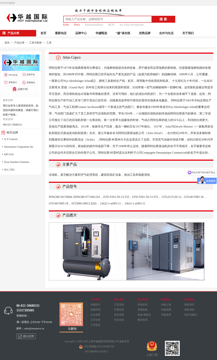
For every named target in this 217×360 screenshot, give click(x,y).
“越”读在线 (123, 33)
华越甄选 (101, 33)
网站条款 (189, 299)
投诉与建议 (190, 314)
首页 (43, 33)
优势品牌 (144, 33)
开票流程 (119, 309)
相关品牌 (9, 132)
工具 (49, 42)
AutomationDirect (94, 24)
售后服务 (142, 299)
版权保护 (189, 304)
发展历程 (95, 309)
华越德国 (166, 309)
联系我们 (166, 299)
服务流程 (119, 299)
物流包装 (142, 319)
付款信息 (119, 319)
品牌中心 (81, 33)
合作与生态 (166, 33)
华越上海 (166, 304)
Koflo (66, 24)
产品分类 (19, 42)
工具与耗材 (35, 42)
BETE (111, 24)
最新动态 (61, 33)
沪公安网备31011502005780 (96, 346)
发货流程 (119, 314)
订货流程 (119, 304)
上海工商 (152, 348)
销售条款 (189, 309)
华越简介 (95, 304)
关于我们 (188, 33)
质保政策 (142, 304)
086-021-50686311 (12, 124)
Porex (77, 24)
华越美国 (166, 314)
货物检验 (142, 309)
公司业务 (95, 319)
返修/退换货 (144, 314)
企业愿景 (95, 314)
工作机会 (95, 325)
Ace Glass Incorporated (131, 24)
